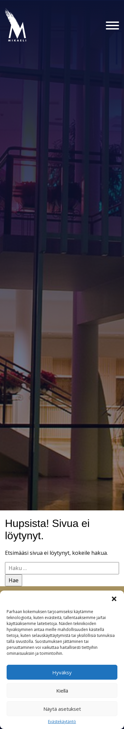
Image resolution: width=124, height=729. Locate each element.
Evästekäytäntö (62, 721)
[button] (114, 599)
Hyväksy (62, 672)
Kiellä (62, 690)
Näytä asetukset (62, 708)
